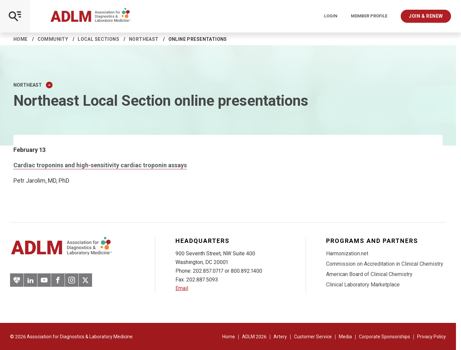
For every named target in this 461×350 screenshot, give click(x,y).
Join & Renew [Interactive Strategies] (426, 16)
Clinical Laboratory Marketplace (363, 284)
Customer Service (313, 336)
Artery (280, 336)
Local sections (98, 39)
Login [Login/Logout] (330, 16)
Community (52, 39)
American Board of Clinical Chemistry (369, 274)
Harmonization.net (347, 253)
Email (181, 288)
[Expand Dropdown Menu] (49, 85)
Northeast (144, 39)
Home (20, 39)
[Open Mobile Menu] (15, 16)
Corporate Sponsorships (384, 336)
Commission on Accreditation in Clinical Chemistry (384, 264)
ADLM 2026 (254, 336)
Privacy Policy (431, 336)
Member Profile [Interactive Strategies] (369, 16)
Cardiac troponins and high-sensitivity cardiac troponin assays (100, 165)
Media (345, 336)
